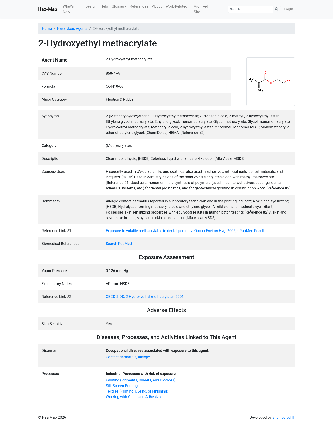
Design (91, 6)
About (157, 6)
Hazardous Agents (72, 28)
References (139, 6)
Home (47, 28)
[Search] (250, 9)
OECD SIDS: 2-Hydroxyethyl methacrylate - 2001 (145, 296)
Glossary (119, 6)
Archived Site (201, 9)
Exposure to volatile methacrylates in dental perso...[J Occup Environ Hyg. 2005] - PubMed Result (185, 231)
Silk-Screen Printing (122, 386)
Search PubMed (119, 243)
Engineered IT (283, 417)
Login (288, 9)
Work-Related (177, 6)
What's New (68, 9)
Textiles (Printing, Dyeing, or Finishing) (137, 391)
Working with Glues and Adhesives (134, 397)
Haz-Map (47, 9)
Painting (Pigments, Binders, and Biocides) (141, 380)
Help (104, 6)
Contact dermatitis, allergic (128, 357)
